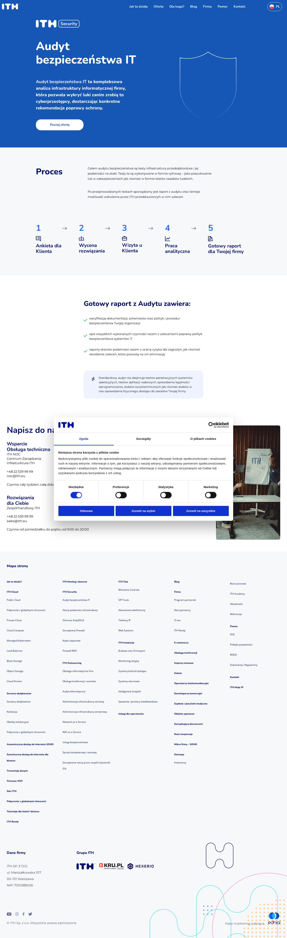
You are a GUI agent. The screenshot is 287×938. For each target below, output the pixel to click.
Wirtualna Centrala (128, 589)
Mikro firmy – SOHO (185, 744)
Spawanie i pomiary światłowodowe (138, 701)
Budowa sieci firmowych (131, 650)
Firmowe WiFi (15, 781)
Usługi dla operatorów (131, 713)
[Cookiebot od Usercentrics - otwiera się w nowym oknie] (211, 425)
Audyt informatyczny (74, 691)
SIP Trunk (123, 600)
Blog (176, 581)
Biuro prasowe (238, 583)
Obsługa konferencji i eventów (79, 681)
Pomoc (234, 626)
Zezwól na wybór (143, 511)
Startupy (179, 754)
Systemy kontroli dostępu (132, 671)
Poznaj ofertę (60, 125)
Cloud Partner (14, 681)
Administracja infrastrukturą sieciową (83, 701)
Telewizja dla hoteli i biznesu (23, 811)
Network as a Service (74, 722)
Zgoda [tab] (83, 439)
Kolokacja (12, 711)
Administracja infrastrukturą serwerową (85, 711)
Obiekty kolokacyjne (18, 722)
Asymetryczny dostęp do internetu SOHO (30, 744)
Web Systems (125, 630)
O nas (177, 620)
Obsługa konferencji (185, 652)
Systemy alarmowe (129, 681)
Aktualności (236, 604)
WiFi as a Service (72, 732)
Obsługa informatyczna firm (78, 671)
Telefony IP (124, 620)
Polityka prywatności (241, 644)
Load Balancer (15, 650)
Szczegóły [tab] (143, 439)
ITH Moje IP (236, 687)
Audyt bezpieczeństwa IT (76, 600)
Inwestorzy (180, 762)
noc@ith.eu (16, 476)
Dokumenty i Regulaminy (244, 665)
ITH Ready (13, 821)
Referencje (236, 614)
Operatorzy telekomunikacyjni (191, 683)
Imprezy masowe (184, 663)
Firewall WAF (70, 650)
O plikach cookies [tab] (203, 439)
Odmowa (86, 511)
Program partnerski (185, 600)
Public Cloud (13, 600)
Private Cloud (14, 620)
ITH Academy (237, 593)
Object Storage (15, 671)
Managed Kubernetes (19, 640)
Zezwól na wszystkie (200, 511)
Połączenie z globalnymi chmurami (26, 610)
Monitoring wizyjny (128, 661)
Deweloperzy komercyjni (188, 693)
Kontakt (234, 677)
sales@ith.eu (17, 521)
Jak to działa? (14, 581)
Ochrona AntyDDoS (73, 620)
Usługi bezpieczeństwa (75, 742)
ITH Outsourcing (72, 663)
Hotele (178, 673)
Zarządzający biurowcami (188, 724)
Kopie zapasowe (72, 640)
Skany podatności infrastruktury (80, 610)
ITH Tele (123, 581)
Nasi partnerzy (182, 610)
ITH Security (70, 591)
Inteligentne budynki (129, 691)
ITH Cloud (12, 591)
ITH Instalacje (126, 642)
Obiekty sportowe (184, 713)
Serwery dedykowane (19, 693)
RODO (233, 654)
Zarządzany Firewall (74, 630)
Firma (177, 591)
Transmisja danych (17, 770)
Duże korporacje (183, 734)
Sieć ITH (11, 791)
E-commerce (181, 642)
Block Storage (14, 661)
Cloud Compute (15, 630)
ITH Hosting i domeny (75, 581)
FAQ (232, 634)
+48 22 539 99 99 (20, 471)
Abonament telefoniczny (131, 610)
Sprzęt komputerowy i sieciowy (80, 752)
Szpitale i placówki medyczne (190, 703)
